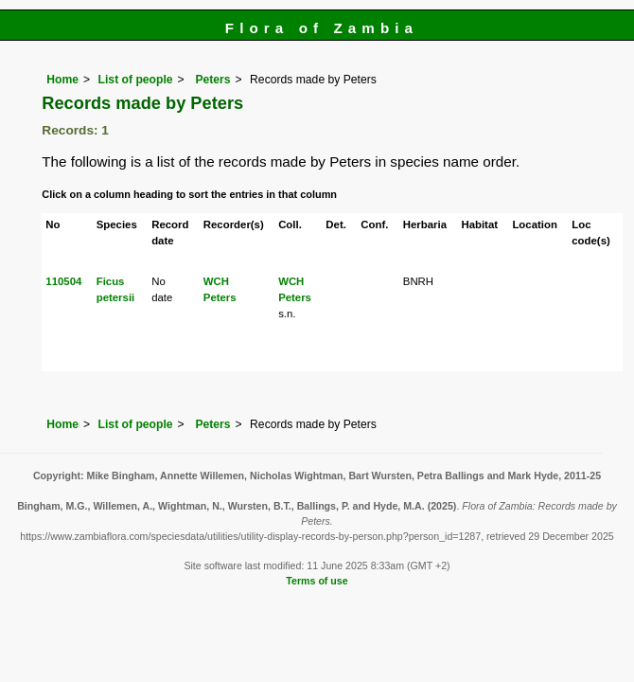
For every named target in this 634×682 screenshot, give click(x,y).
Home (62, 79)
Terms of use (316, 580)
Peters (211, 79)
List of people (135, 79)
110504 (63, 281)
